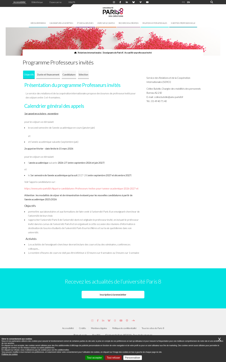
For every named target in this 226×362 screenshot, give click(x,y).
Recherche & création (129, 23)
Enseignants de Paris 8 (113, 52)
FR (183, 2)
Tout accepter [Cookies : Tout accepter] (94, 357)
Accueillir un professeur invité (138, 52)
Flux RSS (96, 335)
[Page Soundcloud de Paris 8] (133, 320)
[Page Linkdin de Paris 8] (126, 2)
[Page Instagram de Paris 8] (113, 2)
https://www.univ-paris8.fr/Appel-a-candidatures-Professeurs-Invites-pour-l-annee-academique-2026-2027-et (81, 188)
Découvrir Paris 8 (38, 23)
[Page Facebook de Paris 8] (120, 2)
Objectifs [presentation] (29, 74)
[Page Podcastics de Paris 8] (127, 320)
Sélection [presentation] (83, 74)
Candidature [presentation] (68, 74)
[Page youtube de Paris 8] (147, 2)
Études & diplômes (85, 23)
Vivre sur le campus (106, 23)
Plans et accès (80, 335)
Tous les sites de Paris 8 (153, 328)
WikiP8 (71, 2)
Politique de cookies (10, 354)
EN (188, 2)
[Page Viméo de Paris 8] (140, 2)
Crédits (82, 328)
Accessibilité (19, 2)
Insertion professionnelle (183, 23)
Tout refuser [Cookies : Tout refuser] (113, 357)
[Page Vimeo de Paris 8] (103, 320)
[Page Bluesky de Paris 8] (133, 2)
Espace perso (56, 2)
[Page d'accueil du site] (75, 52)
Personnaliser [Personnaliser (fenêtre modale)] (132, 357)
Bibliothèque (37, 2)
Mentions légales (99, 328)
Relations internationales (155, 23)
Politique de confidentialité (124, 328)
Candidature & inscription (61, 23)
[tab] (29, 75)
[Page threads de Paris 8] (115, 320)
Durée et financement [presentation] (48, 74)
